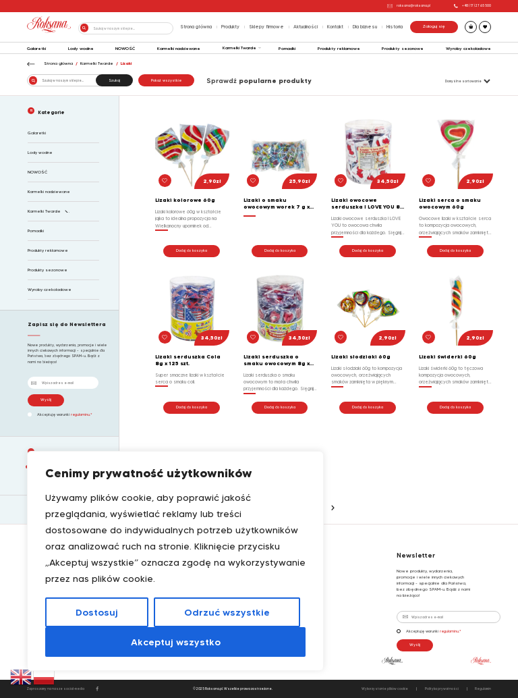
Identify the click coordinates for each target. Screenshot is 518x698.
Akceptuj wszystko (176, 642)
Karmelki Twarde (239, 48)
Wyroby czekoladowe (468, 48)
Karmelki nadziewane (178, 48)
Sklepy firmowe (266, 27)
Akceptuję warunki (60, 414)
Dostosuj (97, 612)
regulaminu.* (81, 414)
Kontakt (335, 27)
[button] (165, 180)
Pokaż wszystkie (166, 80)
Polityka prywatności (442, 689)
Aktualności (305, 27)
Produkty (230, 27)
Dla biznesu (365, 27)
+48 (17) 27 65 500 (472, 5)
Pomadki (287, 48)
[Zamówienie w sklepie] (461, 81)
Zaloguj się (434, 26)
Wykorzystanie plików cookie (385, 689)
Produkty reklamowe (339, 48)
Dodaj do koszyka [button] (191, 250)
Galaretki (36, 48)
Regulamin (483, 689)
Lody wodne (81, 48)
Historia (394, 27)
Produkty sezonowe (403, 48)
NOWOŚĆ (125, 48)
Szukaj (114, 80)
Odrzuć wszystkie (227, 612)
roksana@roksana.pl (408, 5)
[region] (175, 561)
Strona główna (196, 27)
